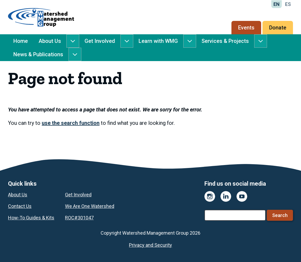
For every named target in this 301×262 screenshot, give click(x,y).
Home (20, 41)
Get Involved (100, 41)
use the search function (71, 123)
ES (288, 4)
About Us (50, 41)
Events (246, 27)
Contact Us (20, 206)
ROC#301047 (79, 217)
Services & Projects (225, 41)
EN (276, 4)
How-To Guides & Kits (31, 217)
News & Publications (38, 54)
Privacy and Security (150, 245)
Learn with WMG (158, 41)
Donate (277, 27)
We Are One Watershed (89, 206)
